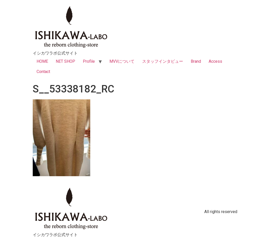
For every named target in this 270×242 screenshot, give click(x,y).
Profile (89, 61)
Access (215, 61)
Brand (196, 61)
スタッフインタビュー (162, 61)
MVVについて (121, 61)
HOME (42, 61)
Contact (43, 71)
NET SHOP (65, 61)
